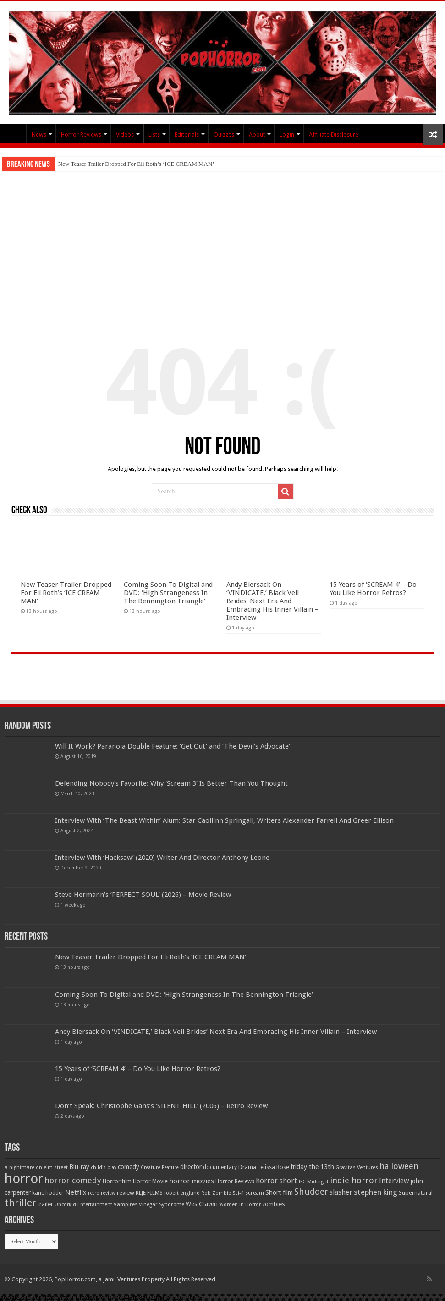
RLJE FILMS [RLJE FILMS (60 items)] (149, 1192)
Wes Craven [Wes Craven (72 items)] (202, 1204)
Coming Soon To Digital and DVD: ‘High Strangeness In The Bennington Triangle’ (168, 592)
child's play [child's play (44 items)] (103, 1167)
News (39, 134)
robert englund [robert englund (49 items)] (182, 1193)
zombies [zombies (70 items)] (273, 1204)
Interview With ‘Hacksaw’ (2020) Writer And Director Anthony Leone (162, 857)
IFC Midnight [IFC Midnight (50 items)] (313, 1181)
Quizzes (224, 134)
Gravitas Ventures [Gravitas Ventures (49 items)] (356, 1167)
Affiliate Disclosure (333, 134)
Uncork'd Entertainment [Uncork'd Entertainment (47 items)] (83, 1205)
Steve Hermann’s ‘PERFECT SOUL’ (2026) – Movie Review (143, 895)
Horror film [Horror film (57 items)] (117, 1181)
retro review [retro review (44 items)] (101, 1193)
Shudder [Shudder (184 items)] (311, 1191)
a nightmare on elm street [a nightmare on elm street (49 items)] (36, 1167)
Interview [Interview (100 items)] (394, 1181)
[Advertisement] (222, 240)
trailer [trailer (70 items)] (45, 1204)
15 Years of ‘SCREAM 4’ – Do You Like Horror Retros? (373, 588)
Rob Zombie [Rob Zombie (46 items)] (216, 1193)
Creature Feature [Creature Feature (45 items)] (160, 1167)
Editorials (187, 134)
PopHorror (14, 133)
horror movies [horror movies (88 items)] (191, 1181)
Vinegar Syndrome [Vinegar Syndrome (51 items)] (161, 1204)
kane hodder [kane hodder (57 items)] (48, 1193)
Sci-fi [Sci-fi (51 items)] (238, 1193)
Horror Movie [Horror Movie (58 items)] (150, 1181)
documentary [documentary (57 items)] (220, 1167)
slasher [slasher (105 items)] (341, 1192)
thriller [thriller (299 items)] (20, 1202)
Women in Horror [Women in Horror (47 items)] (240, 1205)
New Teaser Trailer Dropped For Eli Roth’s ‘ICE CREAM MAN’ (136, 163)
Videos (125, 134)
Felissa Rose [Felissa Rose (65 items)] (273, 1167)
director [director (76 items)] (191, 1166)
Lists (154, 134)
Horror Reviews (81, 134)
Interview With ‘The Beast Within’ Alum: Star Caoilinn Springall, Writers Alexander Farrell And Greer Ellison (224, 820)
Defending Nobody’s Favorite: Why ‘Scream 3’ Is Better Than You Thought (171, 783)
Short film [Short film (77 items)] (279, 1192)
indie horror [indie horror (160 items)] (354, 1180)
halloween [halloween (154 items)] (398, 1166)
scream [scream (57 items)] (254, 1193)
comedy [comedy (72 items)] (128, 1166)
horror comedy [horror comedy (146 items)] (72, 1180)
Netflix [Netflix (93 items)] (76, 1192)
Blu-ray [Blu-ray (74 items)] (79, 1166)
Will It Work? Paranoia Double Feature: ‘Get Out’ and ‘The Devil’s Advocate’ (172, 746)
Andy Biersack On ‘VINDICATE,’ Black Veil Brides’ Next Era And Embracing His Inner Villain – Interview (272, 601)
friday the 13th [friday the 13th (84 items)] (312, 1166)
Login (287, 134)
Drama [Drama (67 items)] (247, 1167)
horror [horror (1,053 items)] (24, 1178)
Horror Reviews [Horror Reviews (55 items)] (234, 1181)
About (257, 134)
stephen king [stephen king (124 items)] (375, 1192)
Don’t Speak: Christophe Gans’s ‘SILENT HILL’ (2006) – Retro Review (161, 1106)
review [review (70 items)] (125, 1192)
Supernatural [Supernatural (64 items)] (416, 1192)
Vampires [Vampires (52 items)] (125, 1204)
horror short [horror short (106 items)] (276, 1180)
